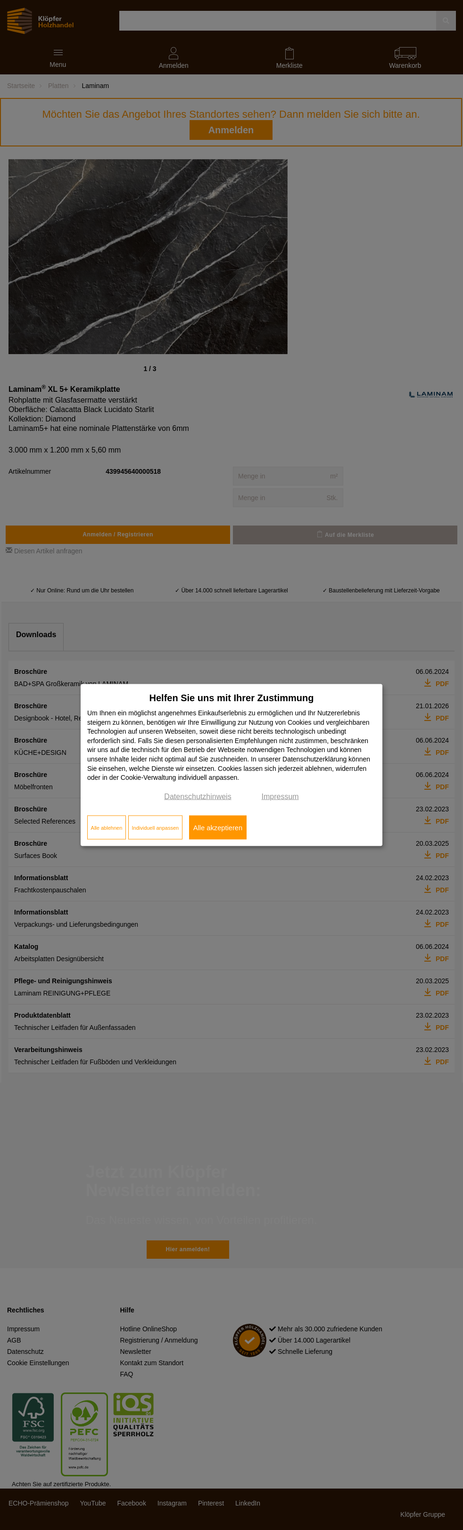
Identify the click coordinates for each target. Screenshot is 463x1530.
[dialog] (231, 765)
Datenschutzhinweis (197, 796)
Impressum (280, 796)
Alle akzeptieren (217, 827)
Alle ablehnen (107, 827)
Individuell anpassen (155, 827)
